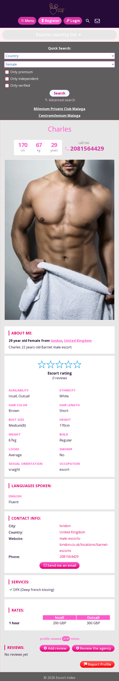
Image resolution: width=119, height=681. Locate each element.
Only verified (17, 85)
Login (73, 20)
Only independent (21, 78)
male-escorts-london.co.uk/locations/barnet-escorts (84, 544)
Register (50, 20)
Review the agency (93, 648)
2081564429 (84, 148)
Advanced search (59, 100)
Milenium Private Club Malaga (59, 109)
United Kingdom (78, 340)
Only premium (19, 72)
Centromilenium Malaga (59, 115)
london (56, 340)
